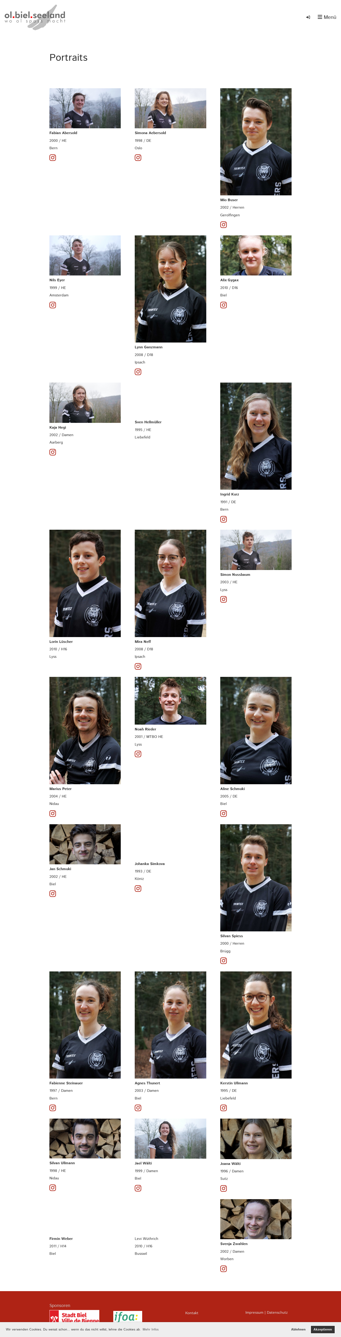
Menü (327, 17)
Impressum (254, 1312)
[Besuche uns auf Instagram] (52, 158)
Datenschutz (277, 1312)
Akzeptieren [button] (322, 1329)
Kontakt (191, 1313)
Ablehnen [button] (298, 1329)
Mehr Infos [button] (150, 1329)
